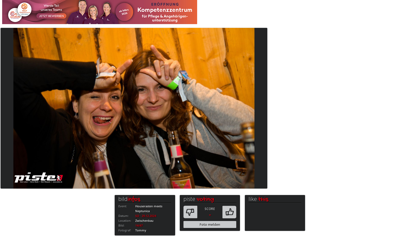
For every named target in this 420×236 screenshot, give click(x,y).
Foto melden (210, 224)
